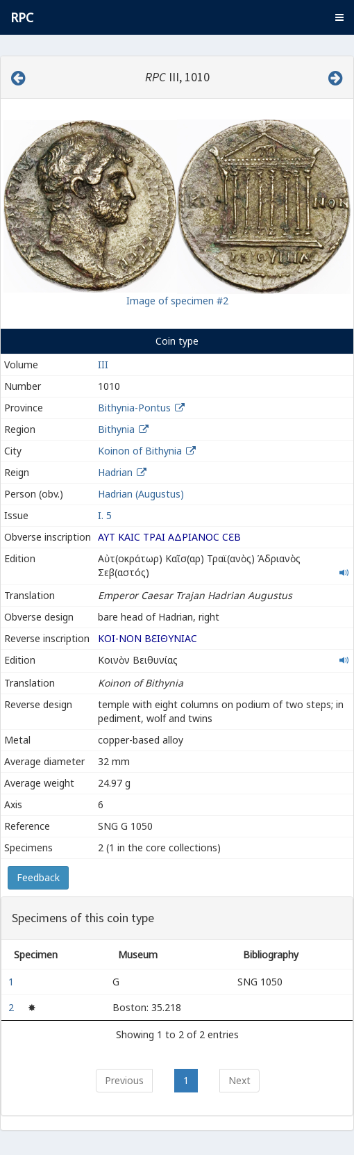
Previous (124, 1080)
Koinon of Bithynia (140, 450)
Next (239, 1080)
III (103, 364)
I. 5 (105, 515)
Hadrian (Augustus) (141, 493)
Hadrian (115, 472)
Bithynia (116, 429)
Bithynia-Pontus (134, 407)
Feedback (38, 877)
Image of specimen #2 (177, 300)
